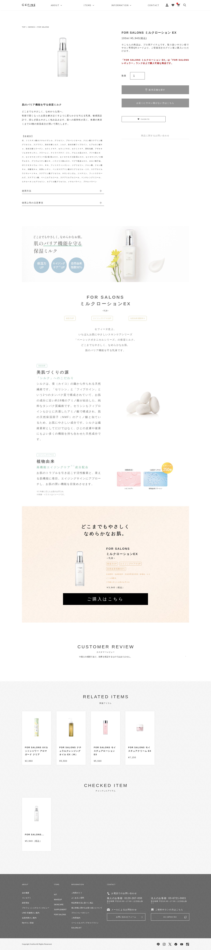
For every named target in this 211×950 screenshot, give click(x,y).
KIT (55, 895)
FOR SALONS (43, 27)
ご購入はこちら (105, 599)
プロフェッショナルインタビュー (35, 908)
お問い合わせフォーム (126, 917)
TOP (24, 27)
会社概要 (25, 893)
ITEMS (88, 20)
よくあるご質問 (77, 898)
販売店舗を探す (155, 89)
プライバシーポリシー (80, 913)
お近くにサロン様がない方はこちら (155, 103)
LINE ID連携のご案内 (30, 913)
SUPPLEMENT (60, 910)
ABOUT (55, 20)
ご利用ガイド (76, 893)
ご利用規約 (75, 918)
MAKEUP (58, 900)
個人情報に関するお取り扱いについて (86, 908)
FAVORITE (144, 119)
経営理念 (25, 903)
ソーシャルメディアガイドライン (85, 923)
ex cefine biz (170, 917)
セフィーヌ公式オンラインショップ (105, 8)
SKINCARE (59, 905)
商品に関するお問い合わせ (155, 135)
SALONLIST (76, 928)
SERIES (31, 27)
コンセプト (26, 898)
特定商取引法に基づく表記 (82, 903)
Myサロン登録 (28, 923)
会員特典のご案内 (29, 918)
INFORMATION (121, 20)
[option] (63, 57)
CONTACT (155, 20)
